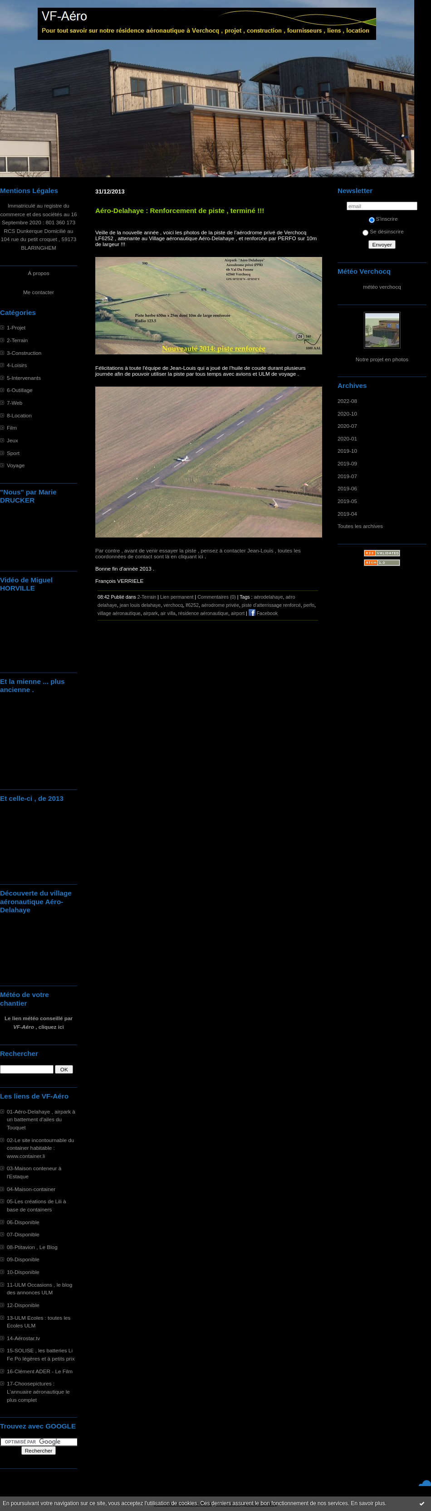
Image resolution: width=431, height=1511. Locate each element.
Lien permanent (177, 597)
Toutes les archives (360, 526)
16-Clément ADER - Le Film (40, 1371)
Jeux (12, 440)
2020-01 (347, 438)
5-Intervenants (24, 378)
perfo (309, 605)
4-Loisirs (17, 365)
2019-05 (347, 501)
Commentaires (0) (216, 597)
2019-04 (347, 514)
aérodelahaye (268, 597)
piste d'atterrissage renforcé (271, 605)
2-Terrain (17, 340)
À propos (38, 273)
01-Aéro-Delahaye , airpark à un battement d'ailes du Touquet (41, 1119)
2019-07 (347, 476)
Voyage (15, 465)
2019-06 (347, 488)
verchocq (173, 605)
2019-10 (347, 451)
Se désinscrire (382, 231)
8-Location (19, 415)
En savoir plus (368, 1503)
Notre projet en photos (382, 359)
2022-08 (347, 401)
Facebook (263, 613)
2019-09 (347, 463)
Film (12, 428)
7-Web (14, 403)
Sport (13, 453)
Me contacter (38, 292)
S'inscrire (383, 219)
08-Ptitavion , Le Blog (32, 1247)
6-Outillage (20, 390)
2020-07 (347, 426)
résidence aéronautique (203, 613)
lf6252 (192, 605)
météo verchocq (382, 287)
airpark (150, 613)
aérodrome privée (220, 605)
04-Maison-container (31, 1189)
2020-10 (347, 413)
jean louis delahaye (140, 605)
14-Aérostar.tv (23, 1338)
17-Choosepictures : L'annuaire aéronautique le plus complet (38, 1391)
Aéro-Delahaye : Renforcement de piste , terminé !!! (179, 210)
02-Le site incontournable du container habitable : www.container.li (40, 1148)
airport (238, 613)
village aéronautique (119, 613)
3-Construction (24, 353)
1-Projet (16, 327)
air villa (168, 613)
